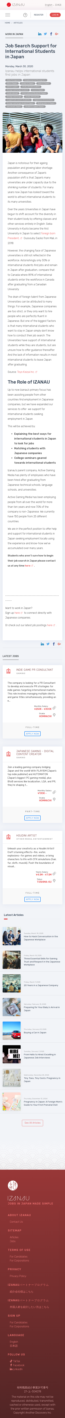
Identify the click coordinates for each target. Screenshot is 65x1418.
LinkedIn (16, 1369)
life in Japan (12, 83)
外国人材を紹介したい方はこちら (29, 1307)
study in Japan (27, 83)
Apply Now (32, 733)
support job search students (18, 100)
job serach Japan (14, 106)
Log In (55, 15)
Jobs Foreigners (13, 80)
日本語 (58, 5)
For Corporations (19, 1260)
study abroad (12, 93)
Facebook (17, 1365)
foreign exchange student (17, 90)
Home (7, 23)
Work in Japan (14, 34)
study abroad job (32, 97)
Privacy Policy (18, 1276)
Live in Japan (37, 90)
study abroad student (31, 87)
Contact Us (16, 1221)
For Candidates (19, 1256)
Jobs (13, 1241)
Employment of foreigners (35, 80)
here (17, 612)
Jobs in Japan (43, 83)
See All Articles (33, 1122)
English (48, 5)
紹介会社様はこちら (21, 1291)
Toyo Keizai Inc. (26, 371)
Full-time (33, 727)
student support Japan (34, 106)
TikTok (15, 1361)
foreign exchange (14, 97)
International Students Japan (34, 93)
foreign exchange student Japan (20, 103)
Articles (18, 23)
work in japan (12, 87)
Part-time (32, 811)
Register (38, 15)
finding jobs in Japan (46, 103)
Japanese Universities (43, 100)
